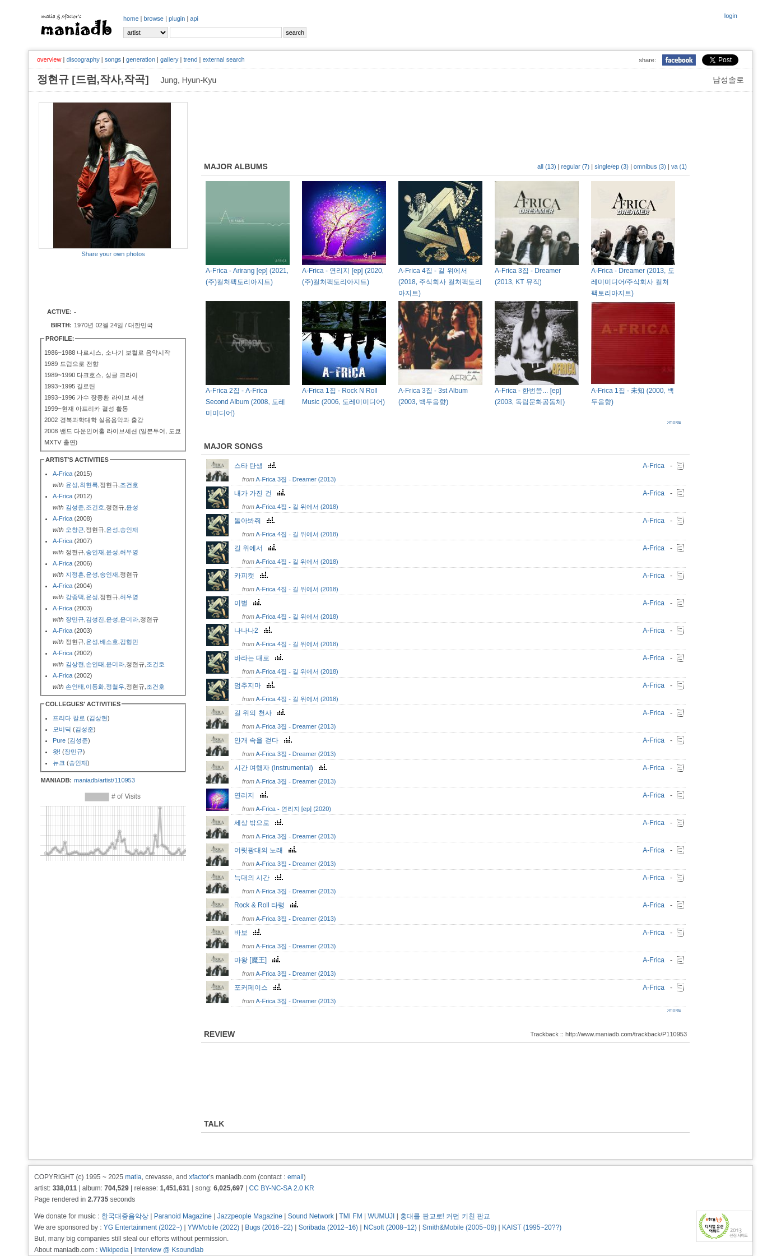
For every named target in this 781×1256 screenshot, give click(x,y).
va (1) (679, 166)
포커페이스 (259, 987)
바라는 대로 (260, 658)
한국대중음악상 (124, 1216)
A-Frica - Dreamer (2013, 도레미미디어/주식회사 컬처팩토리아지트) (633, 282)
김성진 (95, 619)
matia (133, 1177)
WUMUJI (381, 1216)
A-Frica (62, 473)
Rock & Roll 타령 (267, 905)
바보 (249, 933)
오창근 (75, 529)
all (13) (546, 166)
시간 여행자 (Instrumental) (281, 768)
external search (223, 59)
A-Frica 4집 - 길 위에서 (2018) (296, 506)
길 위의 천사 (261, 713)
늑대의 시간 (260, 878)
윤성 (72, 484)
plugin (177, 18)
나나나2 (254, 630)
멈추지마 (255, 685)
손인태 (95, 664)
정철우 (115, 686)
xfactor (199, 1177)
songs (113, 59)
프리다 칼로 (69, 718)
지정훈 (75, 574)
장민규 (75, 619)
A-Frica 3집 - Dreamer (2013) (295, 479)
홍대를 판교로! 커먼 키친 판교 (445, 1216)
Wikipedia (114, 1250)
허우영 (129, 552)
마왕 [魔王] (258, 960)
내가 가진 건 (261, 493)
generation (140, 59)
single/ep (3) (611, 166)
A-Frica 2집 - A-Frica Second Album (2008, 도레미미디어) (245, 402)
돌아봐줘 (255, 521)
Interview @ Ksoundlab (169, 1250)
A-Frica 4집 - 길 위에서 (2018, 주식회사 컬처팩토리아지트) (440, 282)
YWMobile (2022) (214, 1227)
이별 (249, 603)
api (194, 18)
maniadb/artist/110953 (104, 780)
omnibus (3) (650, 166)
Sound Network (311, 1216)
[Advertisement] (104, 282)
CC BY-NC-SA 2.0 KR (281, 1188)
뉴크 (59, 762)
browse (154, 18)
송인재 (129, 529)
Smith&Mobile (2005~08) (459, 1227)
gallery (169, 59)
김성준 (75, 507)
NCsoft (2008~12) (390, 1227)
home (131, 18)
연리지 (252, 795)
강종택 (75, 597)
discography (82, 59)
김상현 (75, 664)
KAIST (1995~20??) (531, 1227)
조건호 (129, 484)
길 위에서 (256, 548)
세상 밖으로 (260, 823)
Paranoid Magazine (183, 1216)
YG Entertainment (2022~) (143, 1227)
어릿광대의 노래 (266, 850)
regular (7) (575, 166)
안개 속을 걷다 (264, 740)
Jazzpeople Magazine (249, 1216)
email (295, 1177)
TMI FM (350, 1216)
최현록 (89, 484)
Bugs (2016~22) (269, 1227)
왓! (57, 751)
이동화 (95, 686)
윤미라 (129, 619)
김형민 (129, 641)
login (730, 15)
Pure (59, 740)
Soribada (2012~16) (328, 1227)
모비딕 (62, 729)
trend (190, 59)
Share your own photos (113, 254)
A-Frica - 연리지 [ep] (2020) (293, 808)
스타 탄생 (256, 466)
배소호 (109, 641)
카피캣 (252, 576)
